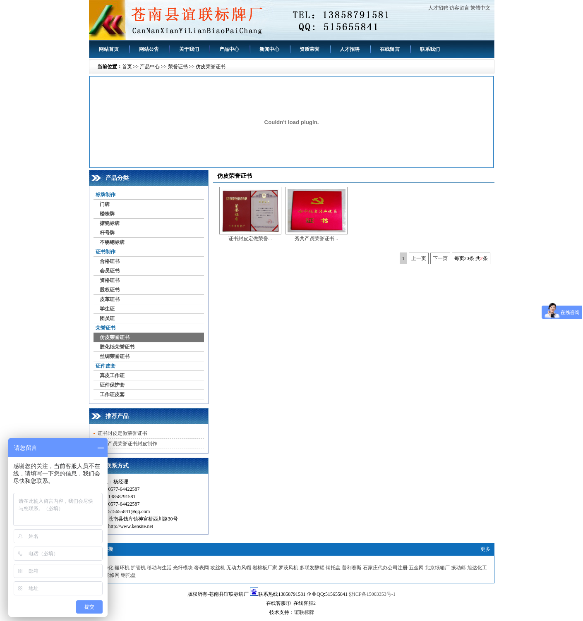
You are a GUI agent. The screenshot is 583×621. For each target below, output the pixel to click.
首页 (127, 66)
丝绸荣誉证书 (115, 356)
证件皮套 (105, 366)
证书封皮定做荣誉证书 (122, 433)
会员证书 (110, 271)
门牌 (105, 204)
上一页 (418, 258)
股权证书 (110, 290)
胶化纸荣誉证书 (117, 347)
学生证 (107, 309)
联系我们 (430, 49)
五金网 (416, 568)
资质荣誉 (309, 49)
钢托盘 (333, 568)
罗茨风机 (288, 568)
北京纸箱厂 (437, 568)
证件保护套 (112, 385)
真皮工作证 (112, 375)
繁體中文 (480, 8)
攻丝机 (217, 568)
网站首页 (109, 49)
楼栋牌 (107, 214)
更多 (485, 549)
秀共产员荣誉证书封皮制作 (127, 444)
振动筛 (458, 568)
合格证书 (110, 261)
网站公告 (149, 49)
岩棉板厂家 (264, 568)
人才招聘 (438, 8)
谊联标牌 (304, 612)
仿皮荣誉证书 (211, 66)
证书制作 (105, 252)
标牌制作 (105, 195)
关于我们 (189, 49)
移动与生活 (159, 568)
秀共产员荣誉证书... (316, 238)
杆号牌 (107, 233)
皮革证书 (110, 299)
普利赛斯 (352, 568)
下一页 (440, 258)
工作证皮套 (112, 394)
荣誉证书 (178, 66)
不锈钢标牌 (112, 242)
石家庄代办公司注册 (385, 568)
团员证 (107, 318)
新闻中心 (269, 49)
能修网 (112, 575)
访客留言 (459, 8)
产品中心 (229, 49)
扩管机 (138, 568)
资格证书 (110, 280)
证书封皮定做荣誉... (250, 238)
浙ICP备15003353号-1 (372, 594)
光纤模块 (183, 568)
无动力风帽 (238, 568)
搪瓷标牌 (110, 223)
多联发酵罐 (312, 568)
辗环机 (122, 568)
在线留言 (390, 49)
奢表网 (201, 568)
